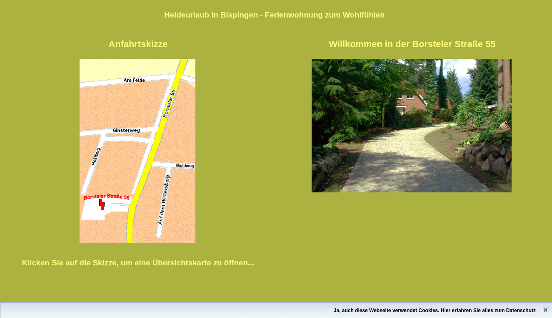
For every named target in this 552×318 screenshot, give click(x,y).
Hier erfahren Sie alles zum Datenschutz (488, 310)
